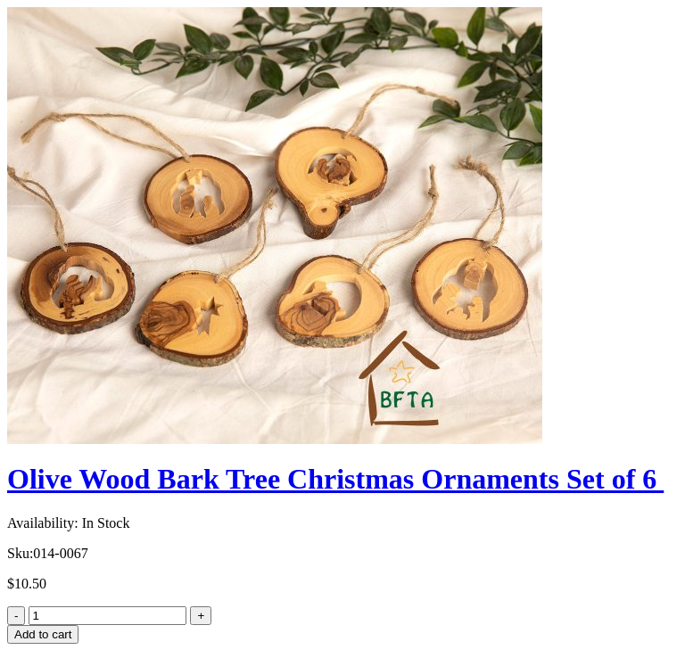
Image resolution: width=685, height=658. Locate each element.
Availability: (42, 523)
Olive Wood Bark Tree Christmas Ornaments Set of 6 (335, 479)
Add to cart (42, 634)
